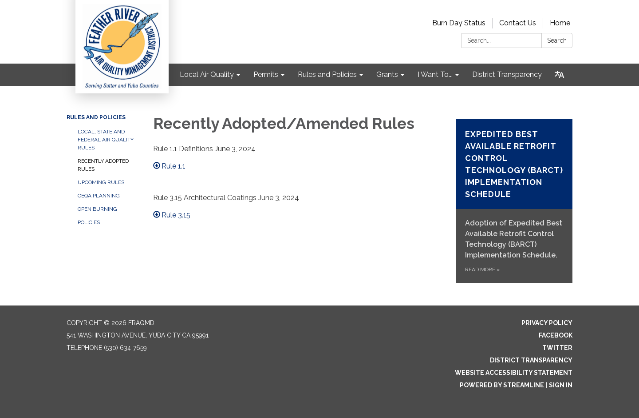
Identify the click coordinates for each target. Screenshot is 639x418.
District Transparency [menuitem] (507, 74)
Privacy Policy (546, 322)
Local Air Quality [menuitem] (207, 74)
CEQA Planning (99, 196)
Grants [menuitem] (387, 74)
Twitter (557, 347)
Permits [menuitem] (265, 74)
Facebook (555, 335)
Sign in (560, 385)
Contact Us (517, 23)
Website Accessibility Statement (513, 372)
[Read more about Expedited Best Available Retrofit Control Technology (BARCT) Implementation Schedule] (514, 201)
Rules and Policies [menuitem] (327, 74)
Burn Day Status (458, 23)
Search (557, 40)
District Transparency (531, 360)
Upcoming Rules (101, 182)
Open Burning (97, 209)
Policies (89, 222)
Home (560, 23)
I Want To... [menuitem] (435, 74)
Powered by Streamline (502, 385)
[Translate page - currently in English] (559, 75)
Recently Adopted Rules (103, 165)
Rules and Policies (96, 117)
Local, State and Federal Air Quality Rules (106, 140)
